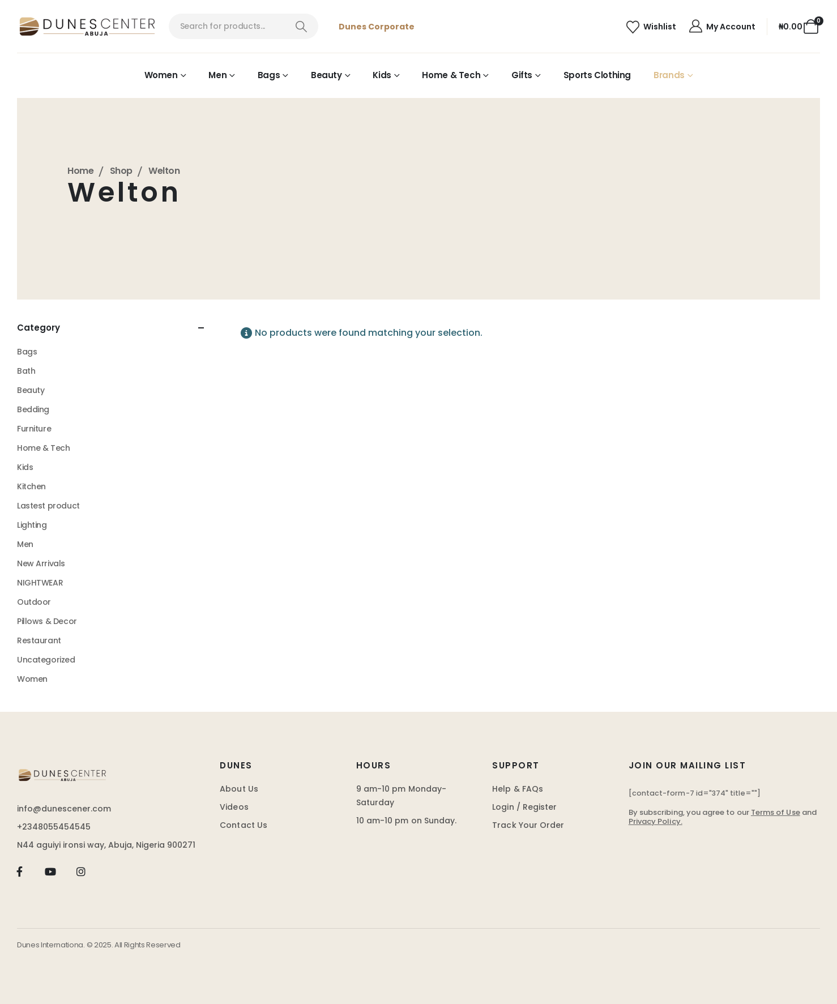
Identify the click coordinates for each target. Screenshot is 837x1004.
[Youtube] (50, 871)
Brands (669, 75)
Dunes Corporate (377, 26)
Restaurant (39, 640)
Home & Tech (451, 75)
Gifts (521, 75)
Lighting (32, 525)
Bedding (33, 409)
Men (217, 75)
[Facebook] (19, 871)
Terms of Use (775, 812)
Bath (26, 371)
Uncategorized (46, 659)
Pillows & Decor (47, 621)
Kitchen (31, 486)
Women (161, 75)
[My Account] (721, 26)
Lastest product (48, 505)
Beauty (326, 75)
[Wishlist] (651, 27)
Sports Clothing (597, 75)
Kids (382, 75)
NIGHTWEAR (40, 582)
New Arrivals (41, 563)
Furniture (34, 428)
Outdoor (34, 602)
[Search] (301, 26)
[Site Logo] (87, 26)
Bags (269, 75)
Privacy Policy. (655, 821)
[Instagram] (81, 871)
